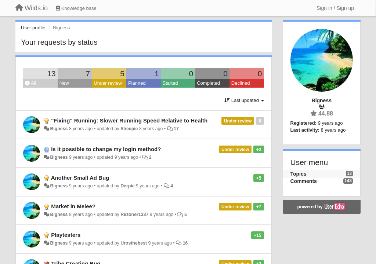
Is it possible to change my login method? (106, 149)
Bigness (59, 128)
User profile (33, 27)
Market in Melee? (73, 206)
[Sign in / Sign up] (335, 8)
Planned (137, 83)
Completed (208, 83)
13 (51, 73)
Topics (298, 174)
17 (176, 128)
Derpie (127, 185)
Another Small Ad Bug (80, 178)
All (30, 83)
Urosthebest (133, 243)
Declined (240, 83)
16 (185, 243)
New (64, 83)
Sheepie (129, 128)
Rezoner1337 (134, 214)
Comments (303, 181)
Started (170, 83)
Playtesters (65, 235)
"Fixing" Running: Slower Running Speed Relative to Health (129, 120)
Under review (108, 83)
